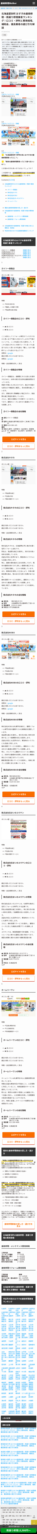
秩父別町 (17, 1358)
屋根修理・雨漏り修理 (6, 8)
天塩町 (10, 1377)
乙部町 (31, 1337)
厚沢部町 (25, 1337)
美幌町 (10, 1382)
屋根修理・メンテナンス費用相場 (17, 216)
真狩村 (24, 1344)
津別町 (17, 1382)
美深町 (10, 1371)
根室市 (17, 1326)
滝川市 (31, 1326)
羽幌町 (24, 1375)
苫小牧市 (17, 1322)
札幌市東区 (25, 1309)
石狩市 (24, 1330)
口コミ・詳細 (14, 94)
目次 (34, 1517)
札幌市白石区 (32, 1309)
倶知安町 (17, 1349)
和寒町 (24, 1368)
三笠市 (10, 1326)
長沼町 (10, 1355)
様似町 (17, 1393)
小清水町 (4, 1384)
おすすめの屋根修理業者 (9, 1503)
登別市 (31, 1328)
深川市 (17, 1328)
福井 (21, 1516)
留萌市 (10, 1321)
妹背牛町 (11, 1357)
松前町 (17, 1334)
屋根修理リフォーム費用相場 (16, 219)
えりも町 (25, 1393)
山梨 (6, 1516)
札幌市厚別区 (25, 1313)
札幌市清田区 (4, 1317)
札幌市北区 (17, 1309)
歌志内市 (11, 1328)
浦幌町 (17, 1406)
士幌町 (10, 1397)
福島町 (24, 1334)
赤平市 (17, 1325)
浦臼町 (31, 1355)
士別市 (31, 1325)
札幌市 (3, 1308)
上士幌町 (17, 1398)
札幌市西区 (17, 1313)
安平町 (10, 1389)
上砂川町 (32, 1354)
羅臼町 (24, 1411)
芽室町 (10, 1400)
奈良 (18, 1520)
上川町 (10, 1364)
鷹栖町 (10, 1361)
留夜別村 (11, 1413)
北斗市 (31, 1330)
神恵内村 (11, 1352)
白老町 (24, 1388)
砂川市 (3, 1328)
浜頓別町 (25, 1377)
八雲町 (31, 1335)
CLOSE (11, 180)
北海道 (4, 35)
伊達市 (10, 1330)
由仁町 (3, 1355)
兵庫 (14, 1520)
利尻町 (24, 1379)
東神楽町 (17, 1362)
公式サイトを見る (18, 439)
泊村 (3, 1352)
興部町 (17, 1386)
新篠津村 (11, 1334)
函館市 (10, 1316)
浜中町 (3, 1408)
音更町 (3, 1397)
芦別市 (3, 1325)
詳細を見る (27, 250)
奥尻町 (3, 1341)
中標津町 (11, 1411)
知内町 (31, 1334)
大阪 (11, 1520)
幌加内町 (32, 1371)
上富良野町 (32, 1365)
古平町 (24, 1352)
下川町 (3, 1371)
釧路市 (3, 1319)
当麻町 (24, 1361)
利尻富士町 (32, 1380)
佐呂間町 (25, 1384)
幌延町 (3, 1382)
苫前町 (17, 1375)
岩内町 (31, 1348)
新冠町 (3, 1393)
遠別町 (3, 1377)
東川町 (17, 1364)
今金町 (10, 1341)
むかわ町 (17, 1390)
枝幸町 (3, 1379)
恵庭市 (3, 1330)
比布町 (31, 1361)
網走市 (3, 1321)
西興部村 (25, 1386)
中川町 (24, 1371)
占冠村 (17, 1368)
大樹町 (31, 1400)
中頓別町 (32, 1377)
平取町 (31, 1389)
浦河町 (10, 1393)
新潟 (2, 1516)
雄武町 (31, 1386)
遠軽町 (31, 1384)
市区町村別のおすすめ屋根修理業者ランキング (19, 231)
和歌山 (23, 1520)
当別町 (3, 1334)
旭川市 (24, 1316)
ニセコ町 (17, 1345)
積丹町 (17, 1352)
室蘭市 (31, 1316)
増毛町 (3, 1375)
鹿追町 (24, 1397)
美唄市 (31, 1321)
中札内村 (17, 1401)
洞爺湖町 (4, 1389)
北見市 (17, 1319)
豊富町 (10, 1379)
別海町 (3, 1411)
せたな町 (17, 1342)
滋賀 (3, 1520)
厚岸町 (31, 1406)
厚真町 (31, 1388)
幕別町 (10, 1404)
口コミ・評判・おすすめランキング (23, 8)
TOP (34, 1523)
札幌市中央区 (11, 1309)
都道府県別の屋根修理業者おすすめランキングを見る (16, 1508)
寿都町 (31, 1341)
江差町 (10, 1337)
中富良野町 (4, 1369)
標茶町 (10, 1408)
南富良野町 (11, 1369)
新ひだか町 (32, 1394)
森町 (23, 1335)
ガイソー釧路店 (12, 190)
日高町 (24, 1389)
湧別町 (3, 1386)
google (10, 353)
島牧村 (24, 1341)
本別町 (31, 1404)
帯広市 (10, 1319)
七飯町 (10, 1335)
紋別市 (24, 1325)
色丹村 (31, 1411)
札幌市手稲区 (32, 1313)
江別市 (10, 1325)
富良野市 (25, 1328)
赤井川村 (11, 1354)
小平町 (10, 1375)
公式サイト (5, 94)
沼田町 (3, 1361)
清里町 (31, 1382)
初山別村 (32, 1375)
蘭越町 (10, 1344)
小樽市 (17, 1316)
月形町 (24, 1355)
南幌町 (17, 1354)
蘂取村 (31, 1413)
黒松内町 (4, 1344)
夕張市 (24, 1319)
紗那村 (24, 1413)
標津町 (17, 1411)
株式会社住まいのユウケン (15, 198)
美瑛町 (24, 1364)
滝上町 (10, 1386)
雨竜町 (24, 1357)
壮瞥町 (17, 1388)
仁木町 (31, 1352)
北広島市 (17, 1331)
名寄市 (3, 1326)
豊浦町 (10, 1388)
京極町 (10, 1348)
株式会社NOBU (12, 195)
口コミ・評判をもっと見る (18, 446)
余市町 (3, 1354)
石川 (17, 1516)
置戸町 (17, 1384)
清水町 (3, 1400)
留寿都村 (32, 1344)
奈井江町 (25, 1354)
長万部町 (4, 1337)
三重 (2, 1517)
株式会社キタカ (12, 192)
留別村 (17, 1413)
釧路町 (24, 1406)
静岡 (28, 1516)
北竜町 (31, 1357)
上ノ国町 (17, 1338)
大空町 (3, 1388)
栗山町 (17, 1355)
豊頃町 (24, 1404)
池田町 (17, 1404)
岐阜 (24, 1516)
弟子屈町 (17, 1409)
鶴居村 (24, 1408)
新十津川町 (4, 1358)
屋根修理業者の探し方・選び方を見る (18, 1225)
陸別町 (10, 1406)
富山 (13, 1516)
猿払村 (17, 1377)
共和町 (24, 1348)
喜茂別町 (4, 1348)
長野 (10, 1516)
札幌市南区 (11, 1313)
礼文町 (17, 1379)
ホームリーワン (12, 201)
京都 (7, 1520)
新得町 (31, 1397)
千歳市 (24, 1326)
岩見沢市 (32, 1319)
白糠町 (31, 1408)
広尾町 (3, 1404)
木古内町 (4, 1335)
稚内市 (24, 1321)
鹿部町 (17, 1335)
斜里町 (24, 1382)
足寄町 (3, 1406)
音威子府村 (17, 1372)
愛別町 (3, 1364)
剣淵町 (31, 1368)
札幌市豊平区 (4, 1313)
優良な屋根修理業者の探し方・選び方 (16, 208)
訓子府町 (11, 1384)
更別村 (24, 1400)
